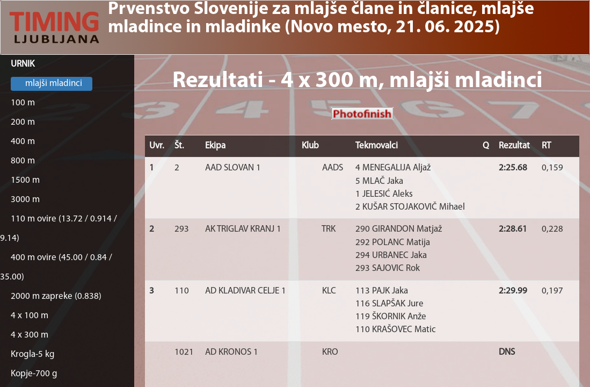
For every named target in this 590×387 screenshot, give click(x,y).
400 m (23, 141)
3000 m (25, 199)
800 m (23, 161)
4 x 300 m (29, 335)
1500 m (25, 180)
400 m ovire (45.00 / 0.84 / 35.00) (56, 267)
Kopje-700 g (34, 373)
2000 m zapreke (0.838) (56, 296)
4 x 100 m (29, 315)
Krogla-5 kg (33, 354)
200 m (23, 122)
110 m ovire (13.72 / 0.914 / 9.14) (58, 228)
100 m (23, 103)
